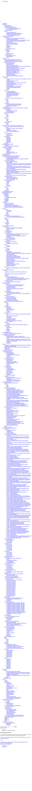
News (6, 113)
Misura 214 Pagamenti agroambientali (13, 624)
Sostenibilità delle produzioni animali (13, 379)
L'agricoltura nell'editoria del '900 (10, 27)
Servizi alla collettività (10, 632)
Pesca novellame (9, 321)
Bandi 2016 (9, 667)
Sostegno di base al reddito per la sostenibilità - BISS (16, 336)
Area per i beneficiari (8, 148)
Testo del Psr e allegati (8, 578)
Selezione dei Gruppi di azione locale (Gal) (14, 558)
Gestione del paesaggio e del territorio (13, 419)
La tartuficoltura (7, 702)
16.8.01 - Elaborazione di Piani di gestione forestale (15, 523)
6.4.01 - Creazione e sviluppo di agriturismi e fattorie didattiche (17, 472)
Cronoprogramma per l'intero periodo (13, 616)
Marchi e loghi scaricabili (11, 55)
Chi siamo (4, 58)
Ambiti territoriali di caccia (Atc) (12, 80)
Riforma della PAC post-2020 (12, 276)
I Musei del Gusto (8, 25)
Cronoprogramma (8, 615)
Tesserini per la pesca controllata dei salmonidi (15, 285)
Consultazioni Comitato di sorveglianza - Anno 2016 (16, 611)
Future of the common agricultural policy (14, 281)
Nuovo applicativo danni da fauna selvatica (14, 103)
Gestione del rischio (10, 630)
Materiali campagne (10, 706)
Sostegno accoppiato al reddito (12, 341)
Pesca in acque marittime (11, 287)
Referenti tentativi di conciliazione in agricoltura (15, 75)
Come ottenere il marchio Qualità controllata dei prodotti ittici (17, 324)
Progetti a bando (9, 133)
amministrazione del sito (4, 738)
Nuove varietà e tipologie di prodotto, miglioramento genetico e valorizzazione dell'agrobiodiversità (17, 396)
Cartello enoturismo (10, 53)
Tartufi (8, 695)
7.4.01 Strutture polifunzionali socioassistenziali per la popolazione (18, 479)
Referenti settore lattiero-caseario (12, 67)
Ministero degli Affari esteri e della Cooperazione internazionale (17, 158)
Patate (6, 244)
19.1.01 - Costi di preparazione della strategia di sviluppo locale (17, 528)
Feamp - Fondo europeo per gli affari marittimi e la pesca (14, 126)
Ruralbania (8, 174)
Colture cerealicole (10, 370)
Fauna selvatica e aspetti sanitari (12, 94)
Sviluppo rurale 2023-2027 (9, 203)
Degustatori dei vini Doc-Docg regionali (13, 256)
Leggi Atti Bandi (5, 193)
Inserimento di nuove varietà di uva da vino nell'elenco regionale (18, 258)
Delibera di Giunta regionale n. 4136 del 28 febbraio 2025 (16, 623)
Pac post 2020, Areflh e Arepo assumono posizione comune (17, 271)
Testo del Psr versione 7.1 (11, 589)
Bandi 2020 (9, 140)
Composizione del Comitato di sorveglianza (14, 613)
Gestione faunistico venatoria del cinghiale (14, 86)
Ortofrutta (8, 242)
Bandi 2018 (9, 665)
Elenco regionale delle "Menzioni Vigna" (14, 257)
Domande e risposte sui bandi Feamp (13, 131)
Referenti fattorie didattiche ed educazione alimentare (16, 68)
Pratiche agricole (9, 412)
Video (6, 31)
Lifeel (8, 328)
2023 (7, 120)
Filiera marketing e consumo (11, 420)
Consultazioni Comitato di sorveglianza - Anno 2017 (16, 610)
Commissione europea (8, 280)
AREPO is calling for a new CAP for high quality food (16, 273)
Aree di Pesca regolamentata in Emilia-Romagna (15, 288)
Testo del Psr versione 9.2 (11, 587)
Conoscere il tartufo (8, 708)
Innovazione (9, 635)
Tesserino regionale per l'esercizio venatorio (14, 84)
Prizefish (8, 330)
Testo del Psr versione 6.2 (11, 590)
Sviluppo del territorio (10, 432)
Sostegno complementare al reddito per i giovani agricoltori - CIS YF (18, 339)
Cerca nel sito (2, 726)
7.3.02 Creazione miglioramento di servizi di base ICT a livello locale (18, 478)
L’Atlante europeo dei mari (11, 298)
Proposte (8, 150)
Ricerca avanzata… (3, 727)
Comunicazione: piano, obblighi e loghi (13, 598)
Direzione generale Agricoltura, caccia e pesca (12, 59)
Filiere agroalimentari (8, 358)
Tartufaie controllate (10, 703)
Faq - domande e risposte (11, 48)
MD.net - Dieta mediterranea (11, 170)
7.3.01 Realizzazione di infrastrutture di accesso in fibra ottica (17, 477)
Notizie (6, 209)
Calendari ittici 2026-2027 (11, 286)
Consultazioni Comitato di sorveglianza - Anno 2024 (16, 603)
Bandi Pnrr (6, 201)
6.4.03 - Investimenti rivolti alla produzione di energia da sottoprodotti (19, 474)
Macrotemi (6, 429)
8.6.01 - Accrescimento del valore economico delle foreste (16, 492)
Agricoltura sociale (8, 54)
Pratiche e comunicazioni (11, 691)
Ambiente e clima (10, 431)
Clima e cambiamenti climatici (12, 424)
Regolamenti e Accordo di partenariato (11, 576)
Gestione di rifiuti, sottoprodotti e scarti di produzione (16, 415)
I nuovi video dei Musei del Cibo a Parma (14, 34)
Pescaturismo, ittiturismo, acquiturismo (13, 292)
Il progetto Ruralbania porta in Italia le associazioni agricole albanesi (18, 672)
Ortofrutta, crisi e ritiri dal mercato (10, 241)
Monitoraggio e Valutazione (9, 617)
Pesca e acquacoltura (6, 282)
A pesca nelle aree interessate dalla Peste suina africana (14, 301)
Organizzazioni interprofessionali (12, 362)
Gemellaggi (9, 185)
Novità (4, 208)
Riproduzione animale (10, 693)
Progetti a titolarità (10, 135)
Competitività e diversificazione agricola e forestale (15, 423)
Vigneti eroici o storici (10, 261)
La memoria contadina (8, 30)
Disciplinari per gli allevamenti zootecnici (14, 380)
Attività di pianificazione (11, 91)
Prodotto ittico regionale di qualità (12, 300)
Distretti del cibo (9, 360)
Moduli (8, 46)
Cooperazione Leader (10, 561)
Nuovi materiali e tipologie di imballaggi (14, 394)
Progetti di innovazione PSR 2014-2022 (11, 382)
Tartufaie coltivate (10, 704)
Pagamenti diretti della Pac (9, 335)
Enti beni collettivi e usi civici (10, 722)
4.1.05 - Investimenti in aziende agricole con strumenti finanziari (18, 450)
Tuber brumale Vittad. (10, 713)
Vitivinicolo (7, 250)
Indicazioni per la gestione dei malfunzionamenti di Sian (16, 235)
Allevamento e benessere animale (12, 425)
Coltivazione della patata (11, 369)
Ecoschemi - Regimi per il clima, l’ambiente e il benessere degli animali (19, 340)
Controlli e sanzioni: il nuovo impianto (13, 234)
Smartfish (8, 329)
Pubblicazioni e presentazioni (12, 130)
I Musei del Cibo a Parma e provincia (13, 35)
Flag (7, 127)
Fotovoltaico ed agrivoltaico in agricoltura (12, 145)
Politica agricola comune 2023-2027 (9, 334)
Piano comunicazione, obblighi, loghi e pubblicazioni (14, 597)
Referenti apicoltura (10, 64)
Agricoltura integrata (10, 353)
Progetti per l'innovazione (9, 204)
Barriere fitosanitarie (10, 159)
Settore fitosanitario (10, 694)
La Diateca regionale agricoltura (8, 191)
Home (4, 729)
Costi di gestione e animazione (12, 560)
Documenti (8, 614)
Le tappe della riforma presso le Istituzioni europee (15, 277)
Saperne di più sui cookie (9, 349)
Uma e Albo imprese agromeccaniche (13, 698)
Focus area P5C (9, 546)
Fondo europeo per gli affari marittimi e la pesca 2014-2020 (13, 125)
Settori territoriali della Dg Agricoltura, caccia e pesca (14, 61)
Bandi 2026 (7, 194)
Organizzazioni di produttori (11, 361)
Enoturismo (7, 49)
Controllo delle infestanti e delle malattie (14, 422)
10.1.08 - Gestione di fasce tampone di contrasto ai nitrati (16, 501)
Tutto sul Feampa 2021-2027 (9, 112)
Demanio (8, 323)
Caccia (6, 77)
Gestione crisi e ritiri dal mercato (12, 243)
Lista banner (5, 202)
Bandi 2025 (7, 195)
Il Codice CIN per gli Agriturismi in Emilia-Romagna (16, 38)
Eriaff (8, 183)
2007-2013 (8, 620)
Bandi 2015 (9, 668)
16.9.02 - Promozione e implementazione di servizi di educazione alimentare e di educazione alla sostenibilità (18, 527)
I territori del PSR (10, 567)
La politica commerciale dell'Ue (12, 157)
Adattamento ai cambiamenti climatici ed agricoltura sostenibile (17, 405)
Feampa (8, 326)
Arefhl (6, 270)
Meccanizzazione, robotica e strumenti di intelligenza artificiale (17, 400)
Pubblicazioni (9, 45)
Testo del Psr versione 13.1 (11, 583)
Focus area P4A (9, 550)
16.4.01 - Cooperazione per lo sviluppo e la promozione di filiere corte (19, 521)
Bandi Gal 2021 (9, 653)
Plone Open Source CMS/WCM (6, 742)
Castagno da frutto (10, 368)
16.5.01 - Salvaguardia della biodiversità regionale (15, 522)
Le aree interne (9, 566)
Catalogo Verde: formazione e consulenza (14, 647)
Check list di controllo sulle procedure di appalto (15, 571)
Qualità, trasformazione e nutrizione (13, 410)
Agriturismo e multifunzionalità (8, 36)
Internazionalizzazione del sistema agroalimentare (11, 155)
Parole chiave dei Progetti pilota (10, 387)
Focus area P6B (9, 541)
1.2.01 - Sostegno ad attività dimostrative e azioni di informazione (18, 436)
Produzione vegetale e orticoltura (12, 411)
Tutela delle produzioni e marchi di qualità (14, 697)
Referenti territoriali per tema (10, 62)
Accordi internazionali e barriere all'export (12, 156)
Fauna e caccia (5, 76)
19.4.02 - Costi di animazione (12, 534)
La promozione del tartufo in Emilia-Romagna (12, 705)
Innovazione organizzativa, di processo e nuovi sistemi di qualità (18, 401)
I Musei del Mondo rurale (9, 26)
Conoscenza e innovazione (9, 556)
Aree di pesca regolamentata (11, 318)
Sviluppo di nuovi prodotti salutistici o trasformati (15, 390)
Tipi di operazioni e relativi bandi (10, 433)
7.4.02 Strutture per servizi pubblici (13, 480)
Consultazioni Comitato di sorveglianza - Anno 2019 (16, 608)
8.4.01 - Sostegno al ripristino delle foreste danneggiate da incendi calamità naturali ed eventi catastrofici (18, 489)
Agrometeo (9, 355)
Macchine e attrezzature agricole (12, 413)
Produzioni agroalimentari (7, 350)
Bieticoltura (9, 367)
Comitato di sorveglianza (9, 601)
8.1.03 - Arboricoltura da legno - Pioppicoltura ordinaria (16, 485)
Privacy (4, 344)
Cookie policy (7, 348)
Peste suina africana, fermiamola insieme (11, 205)
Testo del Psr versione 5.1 (11, 591)
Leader (8, 559)
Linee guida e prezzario (11, 574)
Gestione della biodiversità (11, 417)
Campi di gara (9, 289)
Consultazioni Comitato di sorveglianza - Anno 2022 (16, 605)
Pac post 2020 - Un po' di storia (8, 269)
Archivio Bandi (9, 121)
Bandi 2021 (9, 139)
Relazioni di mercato (10, 363)
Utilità (6, 680)
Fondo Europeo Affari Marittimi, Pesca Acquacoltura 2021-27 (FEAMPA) (15, 107)
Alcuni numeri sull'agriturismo (12, 42)
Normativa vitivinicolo (10, 265)
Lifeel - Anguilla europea (11, 168)
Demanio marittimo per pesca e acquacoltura (14, 320)
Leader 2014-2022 (8, 557)
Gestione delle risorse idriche (12, 416)
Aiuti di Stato (9, 570)
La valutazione (9, 619)
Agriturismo (7, 37)
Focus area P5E (9, 544)
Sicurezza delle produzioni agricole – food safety (15, 392)
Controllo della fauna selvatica (12, 92)
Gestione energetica (10, 414)
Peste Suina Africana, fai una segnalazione (14, 104)
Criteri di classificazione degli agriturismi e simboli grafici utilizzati (18, 40)
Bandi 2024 (7, 196)
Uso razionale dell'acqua (11, 388)
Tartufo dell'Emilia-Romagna (7, 699)
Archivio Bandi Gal (10, 650)
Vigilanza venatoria (10, 85)
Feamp (8, 331)
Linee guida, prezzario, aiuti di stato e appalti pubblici (14, 573)
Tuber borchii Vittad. (10, 714)
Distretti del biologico (10, 359)
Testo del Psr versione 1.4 (11, 594)
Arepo (8, 182)
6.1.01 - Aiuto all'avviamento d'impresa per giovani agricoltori (17, 470)
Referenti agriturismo (10, 63)
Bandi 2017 (9, 666)
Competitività (7, 551)
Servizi (4, 679)
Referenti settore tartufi (11, 73)
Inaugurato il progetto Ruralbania (12, 674)
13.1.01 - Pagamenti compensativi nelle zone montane (16, 510)
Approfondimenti (7, 108)
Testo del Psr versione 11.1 (11, 585)
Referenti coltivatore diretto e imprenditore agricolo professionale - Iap (19, 66)
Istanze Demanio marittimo (11, 197)
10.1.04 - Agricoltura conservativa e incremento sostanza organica (18, 495)
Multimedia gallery (8, 678)
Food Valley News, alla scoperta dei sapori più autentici (14, 207)
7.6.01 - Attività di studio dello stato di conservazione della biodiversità (19, 481)
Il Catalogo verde (7, 153)
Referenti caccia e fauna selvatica (12, 65)
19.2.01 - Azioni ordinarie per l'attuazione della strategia (16, 529)
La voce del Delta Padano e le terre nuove (14, 28)
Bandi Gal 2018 (9, 655)
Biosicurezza (9, 378)
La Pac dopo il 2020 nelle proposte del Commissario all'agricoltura (18, 278)
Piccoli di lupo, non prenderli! (12, 105)
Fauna (6, 90)
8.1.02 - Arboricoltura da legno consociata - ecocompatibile (17, 484)
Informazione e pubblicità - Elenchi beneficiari (15, 128)
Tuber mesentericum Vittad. (11, 709)
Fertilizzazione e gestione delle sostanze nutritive (15, 421)
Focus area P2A (9, 555)
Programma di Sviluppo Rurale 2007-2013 (12, 621)
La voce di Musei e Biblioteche (12, 29)
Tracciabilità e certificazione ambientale (13, 389)
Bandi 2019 (9, 141)
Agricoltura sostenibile (8, 351)
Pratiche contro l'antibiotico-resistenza (13, 393)
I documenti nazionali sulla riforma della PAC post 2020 (16, 279)
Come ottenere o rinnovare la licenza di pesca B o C (15, 284)
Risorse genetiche (10, 409)
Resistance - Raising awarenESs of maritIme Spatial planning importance (19, 173)
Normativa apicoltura (10, 228)
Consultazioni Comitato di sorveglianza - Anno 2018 (16, 609)
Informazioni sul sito (6, 154)
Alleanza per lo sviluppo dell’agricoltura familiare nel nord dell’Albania (19, 163)
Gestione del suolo (10, 418)
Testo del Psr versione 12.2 (11, 584)
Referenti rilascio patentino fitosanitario (13, 72)
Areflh (8, 181)
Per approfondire (9, 56)
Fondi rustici (9, 96)
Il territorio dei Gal (10, 568)
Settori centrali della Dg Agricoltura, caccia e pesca (13, 60)
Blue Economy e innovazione (12, 299)
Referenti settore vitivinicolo (11, 74)
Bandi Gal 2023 (9, 651)
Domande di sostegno (10, 151)
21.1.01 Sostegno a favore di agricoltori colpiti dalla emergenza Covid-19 (19, 535)
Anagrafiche (9, 683)
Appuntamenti (7, 222)
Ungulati (8, 88)
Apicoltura (6, 226)
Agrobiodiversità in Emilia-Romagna (13, 354)
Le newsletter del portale (7, 192)
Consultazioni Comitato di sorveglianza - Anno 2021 (16, 606)
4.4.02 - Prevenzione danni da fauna (13, 457)
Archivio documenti (10, 595)
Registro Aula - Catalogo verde (12, 152)
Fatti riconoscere (5, 1)
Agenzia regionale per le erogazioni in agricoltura (13, 206)
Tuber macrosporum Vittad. (11, 712)
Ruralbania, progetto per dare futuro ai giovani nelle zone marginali (18, 673)
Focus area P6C (9, 542)
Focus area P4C (9, 548)
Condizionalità (7, 596)
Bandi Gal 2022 (9, 652)
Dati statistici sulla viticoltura (12, 255)
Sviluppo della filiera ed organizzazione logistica (15, 391)
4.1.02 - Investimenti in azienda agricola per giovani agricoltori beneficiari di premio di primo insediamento (17, 447)
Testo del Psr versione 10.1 (11, 586)
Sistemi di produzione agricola (12, 407)
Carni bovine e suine (8, 230)
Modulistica (9, 236)
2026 (7, 114)
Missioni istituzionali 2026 (11, 177)
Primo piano (9, 210)
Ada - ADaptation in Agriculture (12, 161)
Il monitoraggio (9, 618)
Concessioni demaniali (10, 296)
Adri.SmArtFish (9, 162)
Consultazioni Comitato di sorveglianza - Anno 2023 (16, 604)
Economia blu (9, 327)
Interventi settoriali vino (11, 259)
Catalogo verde (9, 686)
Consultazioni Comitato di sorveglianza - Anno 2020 (16, 607)
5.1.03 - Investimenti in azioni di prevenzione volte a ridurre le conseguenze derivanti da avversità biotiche (17, 465)
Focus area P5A (9, 547)
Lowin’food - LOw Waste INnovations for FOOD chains (16, 169)
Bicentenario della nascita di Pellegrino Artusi (14, 33)
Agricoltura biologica (10, 352)
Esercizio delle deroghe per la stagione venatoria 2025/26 (16, 82)
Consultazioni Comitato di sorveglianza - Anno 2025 (16, 602)
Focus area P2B (9, 554)
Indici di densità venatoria (11, 83)
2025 (7, 115)
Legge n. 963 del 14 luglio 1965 (12, 315)
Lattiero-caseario (7, 232)
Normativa (8, 47)
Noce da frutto (9, 371)
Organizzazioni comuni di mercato (8, 225)
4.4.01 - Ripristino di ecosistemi (12, 456)
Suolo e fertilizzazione (10, 357)
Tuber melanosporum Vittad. (11, 710)
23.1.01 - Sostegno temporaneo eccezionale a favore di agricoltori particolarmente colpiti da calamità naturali (18, 537)
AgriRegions (7, 274)
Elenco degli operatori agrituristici (12, 43)
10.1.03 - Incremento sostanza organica (13, 494)
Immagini (8, 342)
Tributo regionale (7, 707)
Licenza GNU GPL (9, 743)
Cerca (15, 726)
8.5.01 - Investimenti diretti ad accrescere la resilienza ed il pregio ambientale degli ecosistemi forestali (18, 491)
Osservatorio (9, 308)
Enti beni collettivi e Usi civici (12, 687)
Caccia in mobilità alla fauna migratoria (13, 87)
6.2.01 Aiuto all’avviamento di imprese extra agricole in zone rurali (18, 471)
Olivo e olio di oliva (10, 372)
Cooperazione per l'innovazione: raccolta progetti (15, 646)
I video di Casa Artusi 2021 (11, 32)
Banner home (7, 325)
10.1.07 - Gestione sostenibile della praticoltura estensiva (16, 500)
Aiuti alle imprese (10, 684)
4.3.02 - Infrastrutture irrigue (11, 455)
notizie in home (9, 211)
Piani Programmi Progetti (7, 332)
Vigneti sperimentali (10, 262)
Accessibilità (5, 23)
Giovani (8, 631)
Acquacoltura (7, 295)
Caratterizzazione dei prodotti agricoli (13, 402)
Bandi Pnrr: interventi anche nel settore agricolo (13, 333)
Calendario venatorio (10, 81)
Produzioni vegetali (8, 366)
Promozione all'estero (8, 176)
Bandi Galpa (7, 122)
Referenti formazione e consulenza (12, 69)
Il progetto (6, 677)
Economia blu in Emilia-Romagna (10, 297)
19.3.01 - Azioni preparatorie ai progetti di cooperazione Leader (17, 532)
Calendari (8, 701)
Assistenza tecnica (8, 572)
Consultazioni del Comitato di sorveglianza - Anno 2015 (16, 612)
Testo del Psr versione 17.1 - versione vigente (14, 579)
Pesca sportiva (7, 283)
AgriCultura (5, 24)
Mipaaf (6, 275)
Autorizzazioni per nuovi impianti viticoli (14, 252)
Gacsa (8, 184)
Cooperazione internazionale (9, 160)
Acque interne (9, 316)
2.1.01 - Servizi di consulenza (12, 439)
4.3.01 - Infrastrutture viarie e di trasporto (14, 454)
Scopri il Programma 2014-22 (10, 636)
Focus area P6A (9, 540)
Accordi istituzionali (10, 111)
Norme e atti (9, 134)
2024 (7, 101)
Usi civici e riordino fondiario (8, 721)
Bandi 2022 (9, 138)
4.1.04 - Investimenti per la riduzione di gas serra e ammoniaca (17, 449)
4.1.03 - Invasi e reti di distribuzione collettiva (14, 448)
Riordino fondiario (10, 692)
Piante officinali (9, 373)
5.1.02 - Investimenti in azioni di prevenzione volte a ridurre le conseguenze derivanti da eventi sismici (17, 463)
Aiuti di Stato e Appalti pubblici (10, 569)
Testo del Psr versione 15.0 (11, 581)
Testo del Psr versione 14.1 (11, 582)
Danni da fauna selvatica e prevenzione (13, 93)
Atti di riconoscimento (10, 237)
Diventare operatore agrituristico (12, 39)
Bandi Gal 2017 (9, 656)
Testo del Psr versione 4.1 (11, 592)
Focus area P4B (9, 549)
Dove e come (7, 700)
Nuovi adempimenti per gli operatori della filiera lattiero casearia (18, 233)
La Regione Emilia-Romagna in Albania (13, 671)
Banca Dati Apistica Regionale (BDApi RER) (14, 227)
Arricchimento (9, 251)
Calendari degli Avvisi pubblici (12, 110)
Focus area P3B (9, 552)
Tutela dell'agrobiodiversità (11, 696)
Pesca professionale (8, 291)
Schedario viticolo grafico (11, 264)
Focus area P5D (9, 545)
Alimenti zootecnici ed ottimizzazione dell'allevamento (16, 404)
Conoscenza (9, 634)
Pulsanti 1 (8, 290)
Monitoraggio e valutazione (11, 622)
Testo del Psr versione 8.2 (11, 588)
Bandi (6, 117)
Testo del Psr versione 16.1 (11, 580)
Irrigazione (8, 356)
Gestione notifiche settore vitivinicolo (13, 263)
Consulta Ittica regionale (11, 319)
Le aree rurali (9, 565)
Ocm (7, 689)
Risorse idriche (9, 629)
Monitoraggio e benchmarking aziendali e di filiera (15, 397)
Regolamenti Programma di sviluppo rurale (14, 577)
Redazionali (9, 600)
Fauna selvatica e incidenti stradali (12, 95)
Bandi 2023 (9, 137)
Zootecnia (6, 376)
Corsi (8, 52)
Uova (5, 247)
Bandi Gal (6, 649)
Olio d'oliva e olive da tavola (9, 239)
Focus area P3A (9, 553)
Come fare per (7, 682)
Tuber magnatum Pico (10, 711)
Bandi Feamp (7, 136)
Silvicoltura (9, 408)
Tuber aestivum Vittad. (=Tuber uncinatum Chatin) (15, 715)
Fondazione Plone (22, 742)
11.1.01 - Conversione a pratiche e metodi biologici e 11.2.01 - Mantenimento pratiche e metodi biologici (17, 507)
